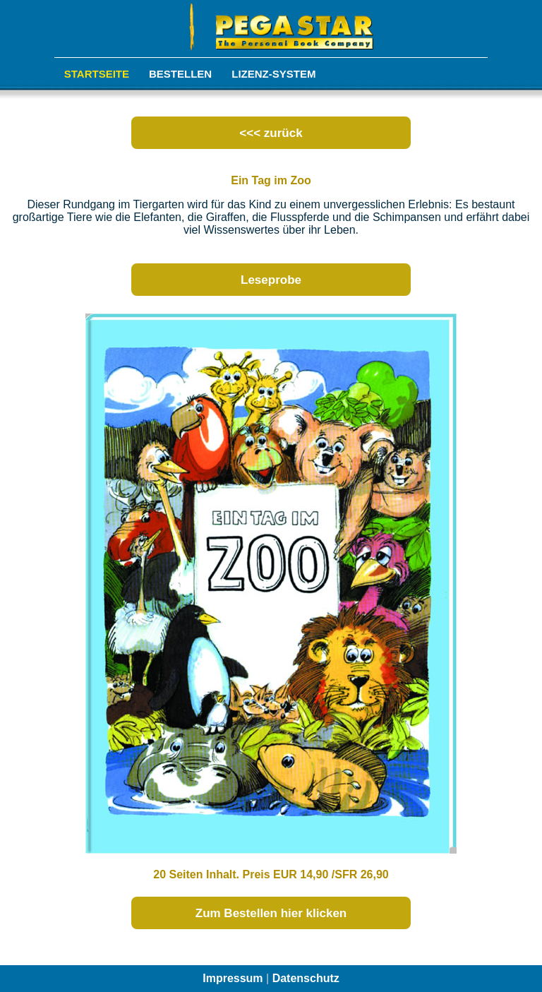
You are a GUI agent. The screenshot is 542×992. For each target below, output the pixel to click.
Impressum (233, 978)
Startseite (96, 74)
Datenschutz (305, 978)
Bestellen (180, 74)
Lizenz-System (273, 74)
